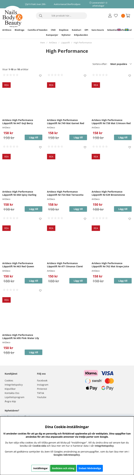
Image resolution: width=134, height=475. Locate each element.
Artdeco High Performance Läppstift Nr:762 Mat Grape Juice (110, 265)
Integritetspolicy (14, 384)
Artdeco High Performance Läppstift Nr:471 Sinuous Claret (65, 265)
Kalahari (76, 29)
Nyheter (66, 34)
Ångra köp (10, 401)
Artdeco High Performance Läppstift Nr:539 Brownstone (108, 193)
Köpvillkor (10, 388)
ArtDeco (6, 29)
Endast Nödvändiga (90, 468)
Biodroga (19, 29)
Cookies (9, 380)
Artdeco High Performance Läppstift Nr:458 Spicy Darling (19, 193)
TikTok (40, 393)
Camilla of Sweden (38, 29)
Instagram (42, 384)
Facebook (42, 380)
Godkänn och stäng (63, 468)
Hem (42, 42)
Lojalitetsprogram (14, 397)
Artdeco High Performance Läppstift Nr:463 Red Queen (18, 265)
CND (53, 29)
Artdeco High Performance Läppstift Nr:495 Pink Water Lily (20, 336)
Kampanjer (52, 34)
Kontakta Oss (12, 393)
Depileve (63, 29)
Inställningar (40, 468)
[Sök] (61, 15)
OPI (86, 29)
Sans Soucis (98, 29)
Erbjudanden (81, 34)
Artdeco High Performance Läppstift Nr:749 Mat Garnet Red (65, 121)
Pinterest (42, 388)
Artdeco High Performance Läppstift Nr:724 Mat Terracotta (65, 193)
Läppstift (65, 42)
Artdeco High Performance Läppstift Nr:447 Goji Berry (17, 121)
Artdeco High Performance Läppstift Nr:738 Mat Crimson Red (111, 121)
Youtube (41, 397)
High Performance (83, 42)
